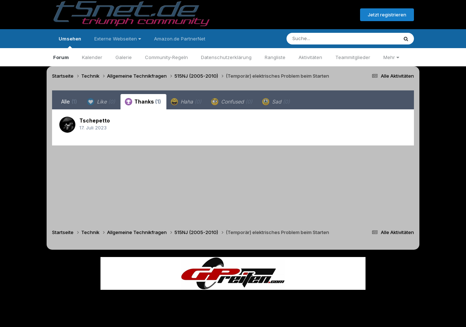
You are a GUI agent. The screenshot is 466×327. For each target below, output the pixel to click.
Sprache (163, 301)
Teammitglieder (352, 57)
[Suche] (327, 38)
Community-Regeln (166, 57)
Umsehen (70, 42)
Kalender (92, 57)
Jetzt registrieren (387, 14)
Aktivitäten (310, 57)
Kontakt (279, 301)
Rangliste (275, 57)
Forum (61, 57)
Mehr (391, 57)
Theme (193, 301)
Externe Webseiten (117, 39)
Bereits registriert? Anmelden (315, 15)
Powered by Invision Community (233, 316)
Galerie (123, 57)
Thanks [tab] (143, 101)
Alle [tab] (69, 101)
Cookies (305, 301)
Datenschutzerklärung (226, 57)
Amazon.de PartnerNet (179, 39)
